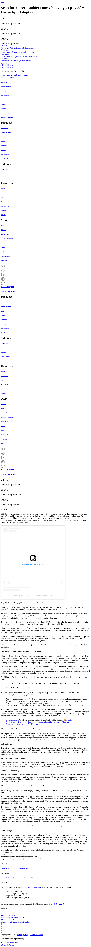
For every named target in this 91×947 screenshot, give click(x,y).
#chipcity (9, 722)
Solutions (15, 868)
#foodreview (67, 722)
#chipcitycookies (19, 722)
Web (11, 943)
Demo (15, 943)
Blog (18, 56)
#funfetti (47, 722)
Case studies (5, 56)
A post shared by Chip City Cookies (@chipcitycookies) (33, 595)
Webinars (33, 878)
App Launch (24, 56)
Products (4, 46)
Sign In (4, 63)
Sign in (3, 77)
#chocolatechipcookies (35, 722)
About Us (4, 868)
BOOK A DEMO (7, 945)
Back (3, 2)
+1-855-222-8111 (59, 904)
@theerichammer (12, 720)
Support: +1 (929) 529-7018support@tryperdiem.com (10, 915)
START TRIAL (7, 65)
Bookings (24, 75)
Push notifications (16, 48)
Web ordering (15, 75)
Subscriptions (28, 48)
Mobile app (5, 48)
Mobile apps (5, 75)
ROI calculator (34, 56)
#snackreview (56, 722)
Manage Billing (24, 922)
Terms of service (36, 935)
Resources (5, 54)
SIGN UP (10, 77)
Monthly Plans (24, 868)
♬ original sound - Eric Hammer (25, 724)
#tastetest (9, 724)
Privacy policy (22, 935)
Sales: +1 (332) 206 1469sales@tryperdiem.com (13, 920)
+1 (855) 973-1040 (34, 887)
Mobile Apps (15, 878)
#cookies (69, 720)
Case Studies (6, 878)
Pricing (13, 56)
